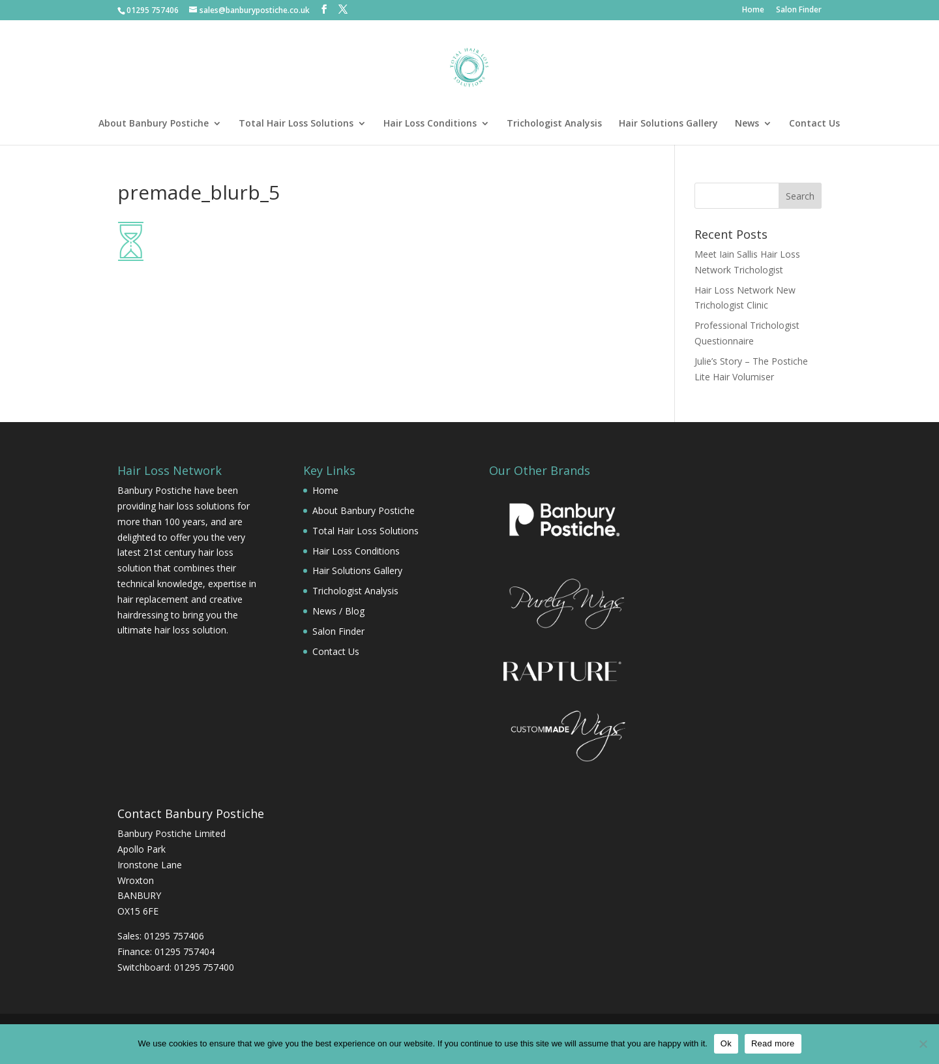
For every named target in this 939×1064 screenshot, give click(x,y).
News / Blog (338, 611)
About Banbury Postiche (153, 124)
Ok (726, 1043)
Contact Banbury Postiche (190, 813)
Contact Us (814, 124)
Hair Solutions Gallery (668, 124)
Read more (773, 1043)
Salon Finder (799, 10)
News (747, 124)
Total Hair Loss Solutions (296, 124)
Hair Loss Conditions (430, 124)
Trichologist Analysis (554, 124)
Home (753, 10)
